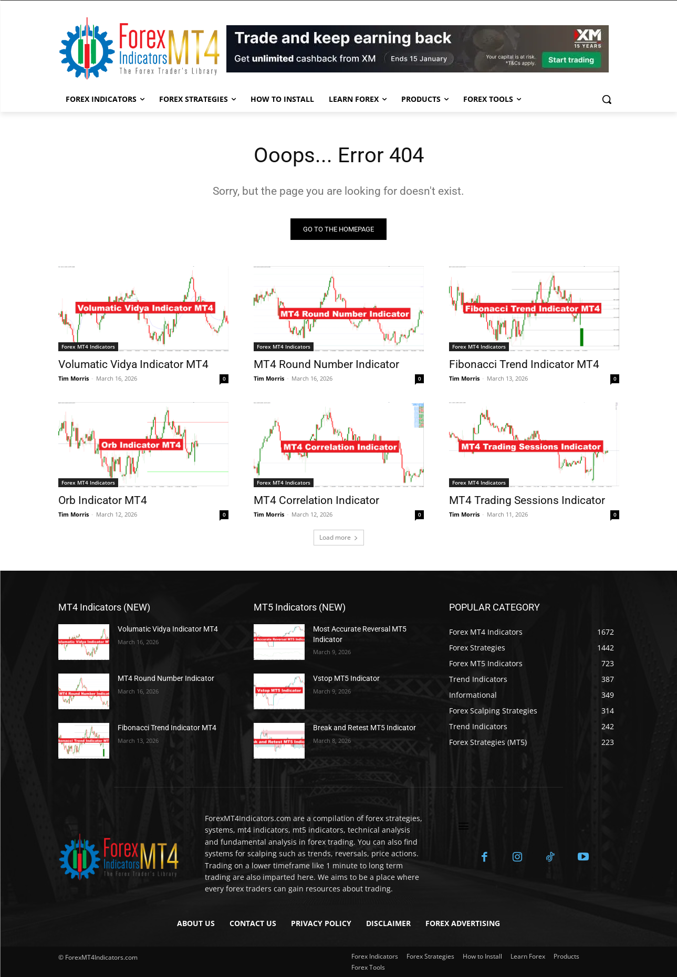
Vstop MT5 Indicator (346, 678)
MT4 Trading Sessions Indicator (527, 500)
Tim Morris (73, 378)
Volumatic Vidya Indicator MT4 (133, 364)
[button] (606, 99)
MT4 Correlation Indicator (316, 500)
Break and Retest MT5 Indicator (364, 727)
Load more (338, 537)
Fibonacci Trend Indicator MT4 (524, 364)
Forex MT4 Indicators (88, 346)
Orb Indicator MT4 (102, 500)
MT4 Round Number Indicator (326, 364)
